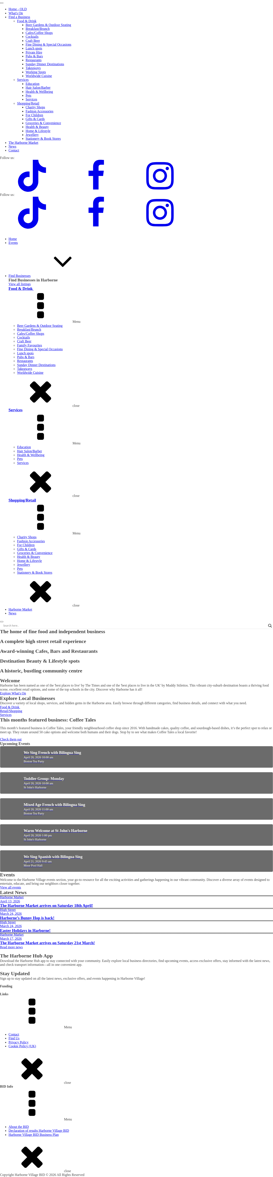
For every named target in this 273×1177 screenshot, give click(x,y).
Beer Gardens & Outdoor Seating (48, 25)
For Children (34, 115)
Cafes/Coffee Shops (39, 33)
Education (32, 84)
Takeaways (33, 68)
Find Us (14, 1038)
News (12, 146)
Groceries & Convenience (43, 123)
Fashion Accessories (39, 111)
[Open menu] (1, 3)
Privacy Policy (19, 1042)
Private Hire (34, 52)
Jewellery (32, 135)
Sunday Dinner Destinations (45, 64)
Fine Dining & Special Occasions (48, 44)
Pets (28, 95)
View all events (10, 887)
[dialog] (136, 96)
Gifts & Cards (35, 119)
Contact (14, 150)
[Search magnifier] (270, 626)
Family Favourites (29, 345)
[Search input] (134, 626)
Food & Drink (26, 21)
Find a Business (19, 17)
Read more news (11, 947)
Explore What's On (13, 693)
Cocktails (32, 36)
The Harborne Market (23, 142)
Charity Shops (35, 107)
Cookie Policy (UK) (22, 1046)
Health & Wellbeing (39, 91)
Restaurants (34, 60)
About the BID (19, 1127)
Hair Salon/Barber (38, 87)
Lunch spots (34, 48)
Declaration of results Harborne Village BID (39, 1130)
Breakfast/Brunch (38, 29)
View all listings (20, 284)
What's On (16, 13)
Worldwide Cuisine (39, 76)
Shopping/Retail (28, 103)
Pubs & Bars (34, 56)
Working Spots (36, 72)
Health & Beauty (37, 127)
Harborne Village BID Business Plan (34, 1134)
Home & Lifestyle (38, 131)
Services (23, 79)
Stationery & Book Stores (43, 138)
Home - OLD (18, 9)
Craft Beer (33, 40)
